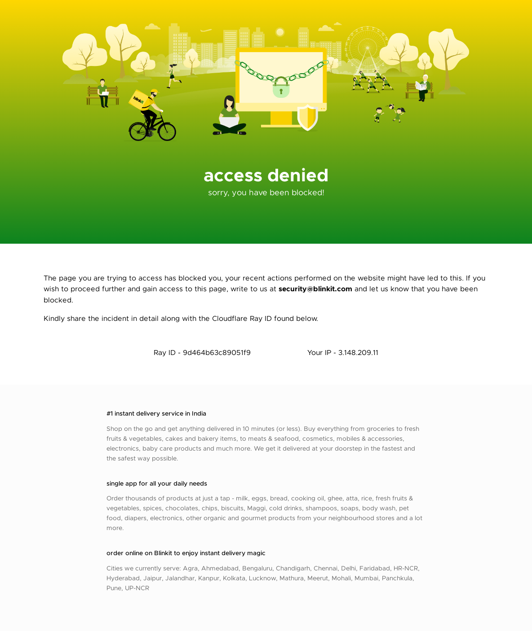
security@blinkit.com (315, 288)
